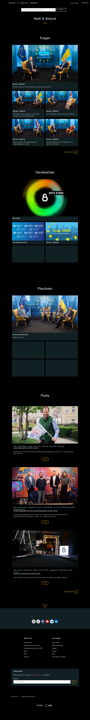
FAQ (53, 653)
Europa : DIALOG (19, 111)
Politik (30, 446)
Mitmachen (25, 3)
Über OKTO (55, 642)
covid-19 (57, 507)
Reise (70, 570)
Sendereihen (28, 642)
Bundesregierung (19, 509)
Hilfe (25, 653)
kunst (41, 570)
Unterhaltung (64, 570)
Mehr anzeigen (71, 152)
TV (18, 3)
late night (61, 446)
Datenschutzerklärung (28, 696)
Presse (54, 651)
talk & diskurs (23, 446)
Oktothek (12, 3)
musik (20, 570)
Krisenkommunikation (68, 507)
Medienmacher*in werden (32, 645)
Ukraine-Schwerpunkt (20, 334)
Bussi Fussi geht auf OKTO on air (25, 448)
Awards (26, 656)
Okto (15, 446)
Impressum (14, 696)
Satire (36, 446)
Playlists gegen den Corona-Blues (26, 573)
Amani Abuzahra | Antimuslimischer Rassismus (60, 114)
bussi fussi (53, 446)
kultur (36, 570)
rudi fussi (45, 446)
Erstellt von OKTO (18, 337)
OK (74, 681)
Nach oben (45, 606)
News (25, 651)
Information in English (59, 656)
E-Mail (15, 678)
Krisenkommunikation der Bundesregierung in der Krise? (35, 510)
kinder (47, 570)
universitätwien (48, 507)
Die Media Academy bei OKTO (33, 648)
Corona (16, 572)
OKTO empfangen (57, 645)
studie (40, 507)
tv (40, 446)
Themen (61, 9)
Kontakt (54, 648)
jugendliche (32, 507)
